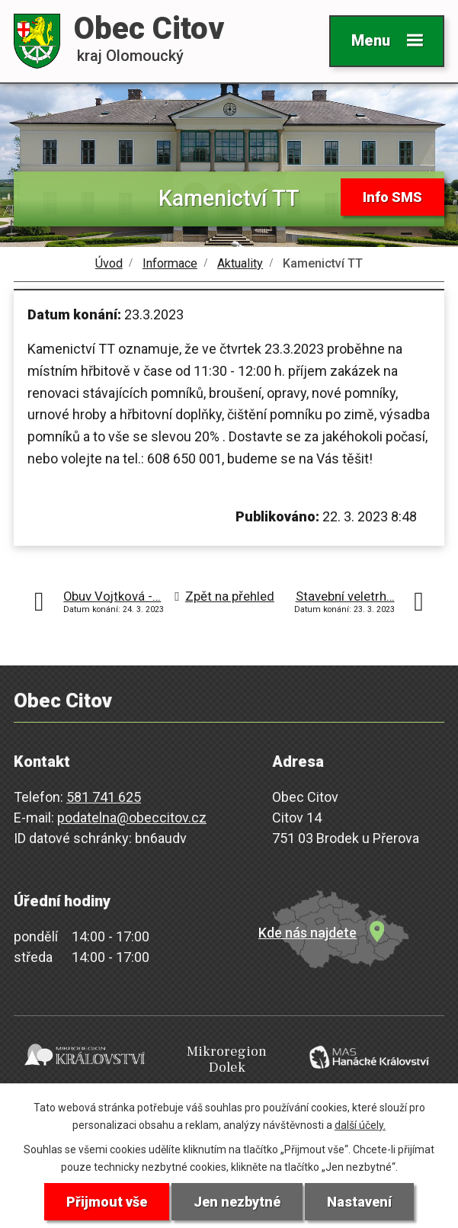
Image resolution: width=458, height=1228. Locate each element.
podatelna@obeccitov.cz (132, 818)
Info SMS (392, 197)
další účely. (360, 1125)
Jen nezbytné (237, 1202)
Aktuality (240, 263)
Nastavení (359, 1202)
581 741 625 (103, 797)
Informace (170, 263)
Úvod (109, 263)
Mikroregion (226, 1060)
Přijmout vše (106, 1202)
